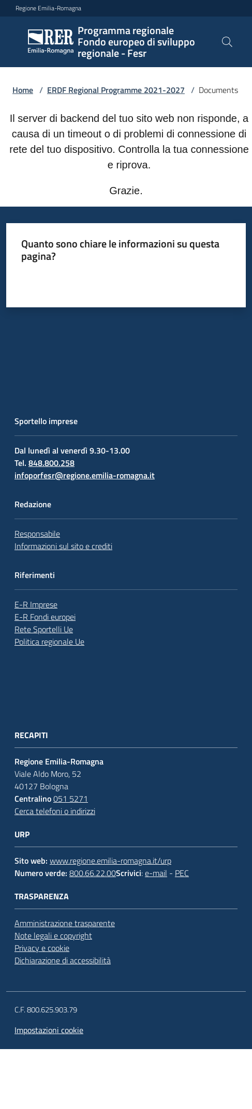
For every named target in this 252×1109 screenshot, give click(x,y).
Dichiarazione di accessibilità (62, 960)
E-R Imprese (35, 604)
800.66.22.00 (92, 873)
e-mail (156, 873)
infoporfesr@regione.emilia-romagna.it (84, 475)
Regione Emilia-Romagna (48, 8)
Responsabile (37, 533)
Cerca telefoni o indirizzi (54, 811)
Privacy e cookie (41, 948)
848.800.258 (51, 463)
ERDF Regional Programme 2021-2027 (116, 90)
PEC (182, 873)
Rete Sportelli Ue (43, 629)
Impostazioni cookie (48, 1030)
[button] (227, 42)
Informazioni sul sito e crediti (63, 546)
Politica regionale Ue (49, 641)
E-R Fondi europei (45, 617)
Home (22, 90)
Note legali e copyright (53, 935)
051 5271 (70, 798)
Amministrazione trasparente (64, 923)
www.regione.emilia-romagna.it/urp (110, 860)
